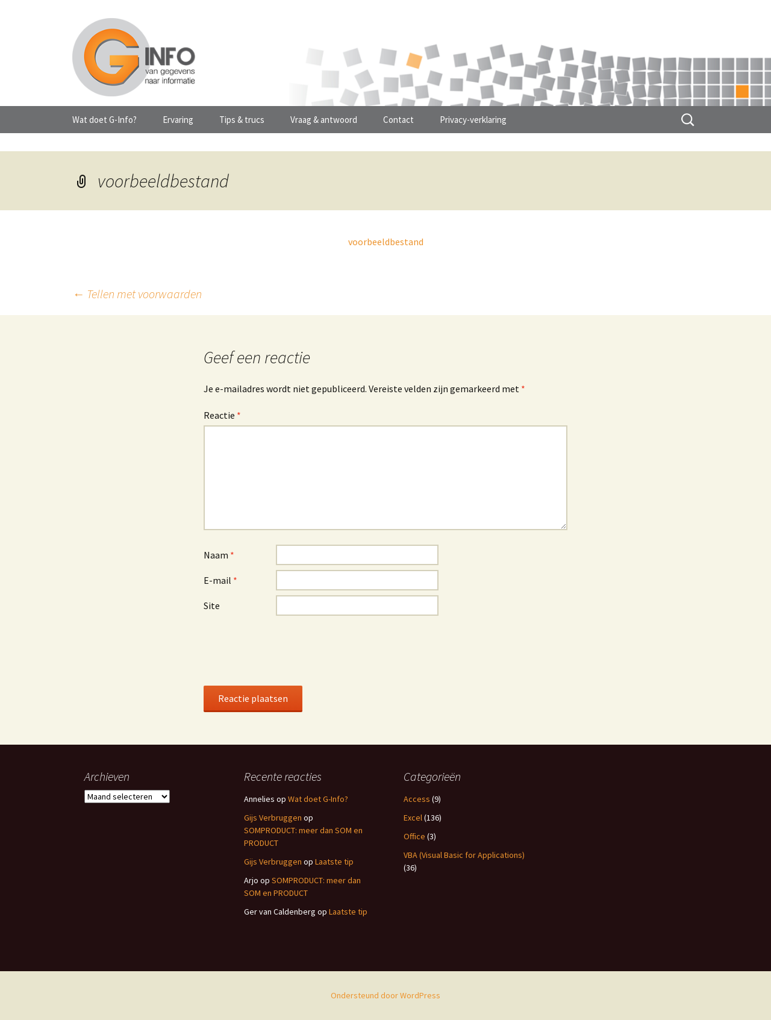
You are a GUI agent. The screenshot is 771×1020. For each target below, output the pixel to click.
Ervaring (178, 119)
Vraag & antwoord (323, 119)
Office (414, 836)
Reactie (222, 415)
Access (417, 798)
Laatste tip (334, 861)
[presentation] (295, 650)
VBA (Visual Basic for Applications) (464, 854)
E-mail (220, 580)
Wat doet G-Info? (104, 119)
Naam (219, 555)
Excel (413, 817)
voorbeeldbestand (385, 242)
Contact (398, 119)
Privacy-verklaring (473, 119)
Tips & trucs (241, 119)
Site (212, 605)
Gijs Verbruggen (273, 817)
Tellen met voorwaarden (137, 293)
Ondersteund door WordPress (385, 995)
